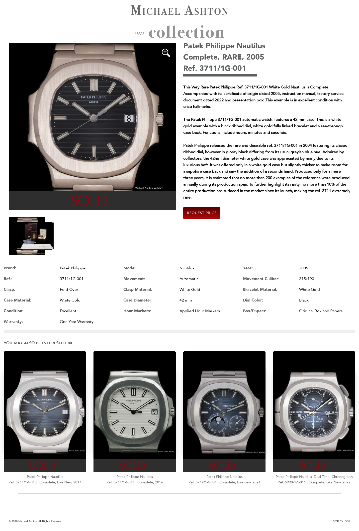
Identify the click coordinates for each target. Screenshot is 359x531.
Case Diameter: (138, 300)
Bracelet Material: (260, 289)
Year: (248, 268)
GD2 (347, 521)
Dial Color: (253, 300)
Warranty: (13, 321)
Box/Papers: (254, 311)
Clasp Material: (137, 289)
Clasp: (9, 289)
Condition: (13, 311)
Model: (130, 268)
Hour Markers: (137, 311)
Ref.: (8, 279)
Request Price (202, 213)
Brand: (10, 268)
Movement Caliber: (261, 279)
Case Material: (17, 300)
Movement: (134, 279)
